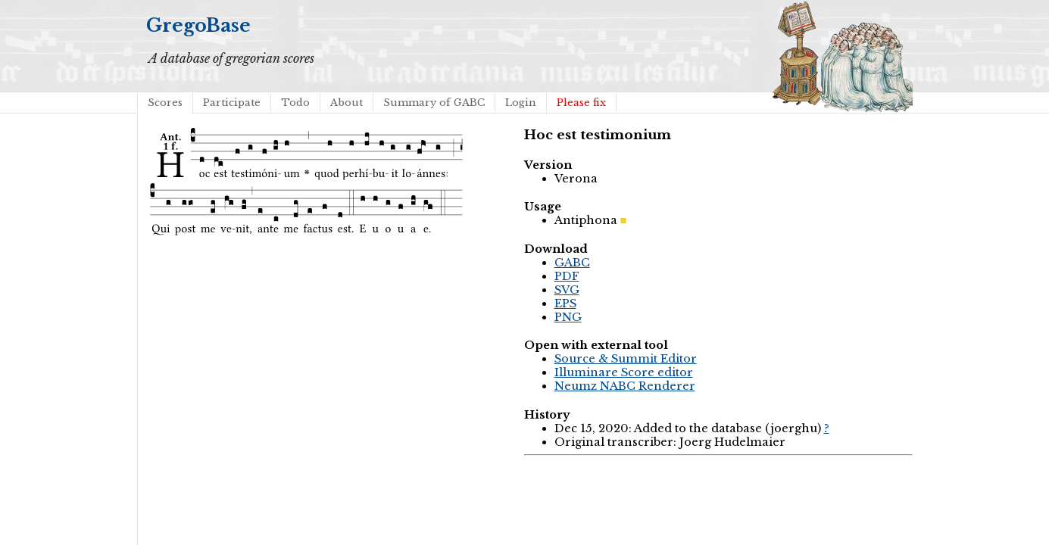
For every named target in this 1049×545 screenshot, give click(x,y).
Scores (165, 102)
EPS (565, 303)
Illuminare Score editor (623, 372)
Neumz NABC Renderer (624, 386)
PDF (566, 276)
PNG (568, 317)
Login (520, 102)
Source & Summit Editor (625, 359)
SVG (566, 290)
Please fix (581, 102)
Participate (232, 102)
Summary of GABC (434, 102)
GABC (572, 262)
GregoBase (198, 25)
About (346, 102)
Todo (295, 102)
